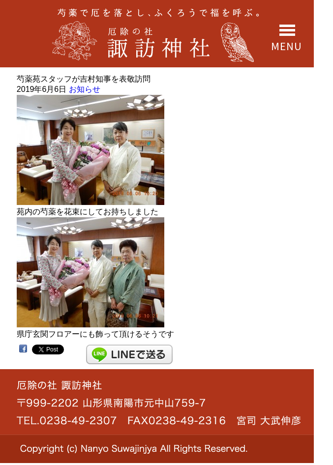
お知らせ (84, 89)
